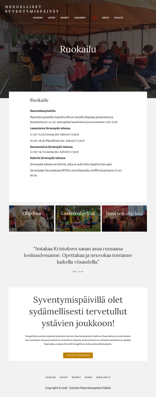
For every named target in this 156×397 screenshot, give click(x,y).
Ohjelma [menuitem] (38, 17)
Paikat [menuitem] (89, 377)
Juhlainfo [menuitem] (80, 17)
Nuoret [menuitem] (65, 17)
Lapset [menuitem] (51, 17)
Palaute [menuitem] (118, 17)
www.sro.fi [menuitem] (103, 377)
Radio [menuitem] (105, 17)
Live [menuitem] (95, 17)
